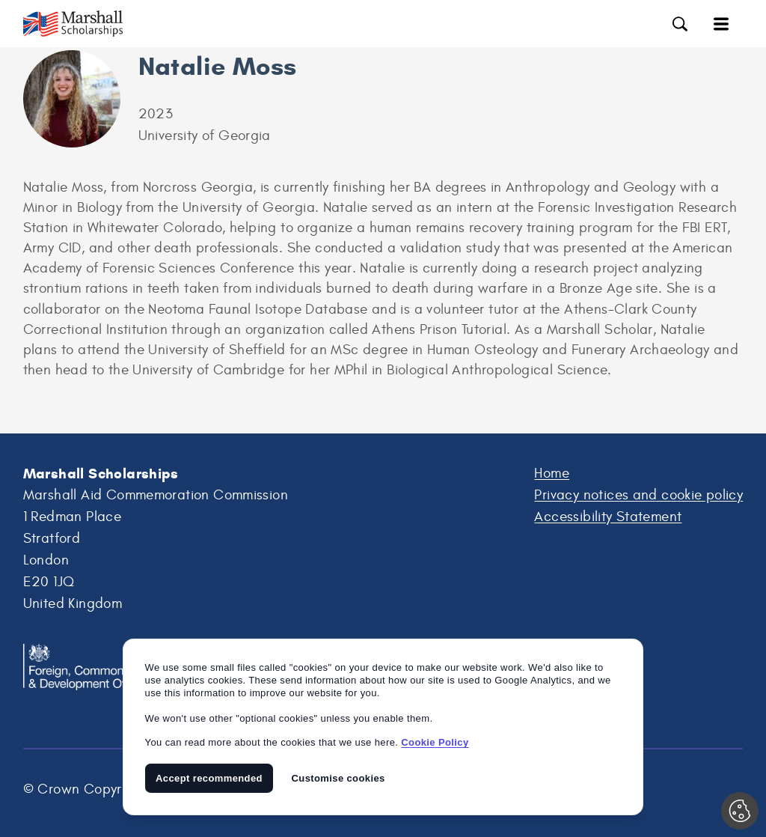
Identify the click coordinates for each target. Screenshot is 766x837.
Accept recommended (209, 778)
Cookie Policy (434, 742)
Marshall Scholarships (83, 23)
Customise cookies (338, 778)
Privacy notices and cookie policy (638, 495)
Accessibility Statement (607, 516)
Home (551, 473)
